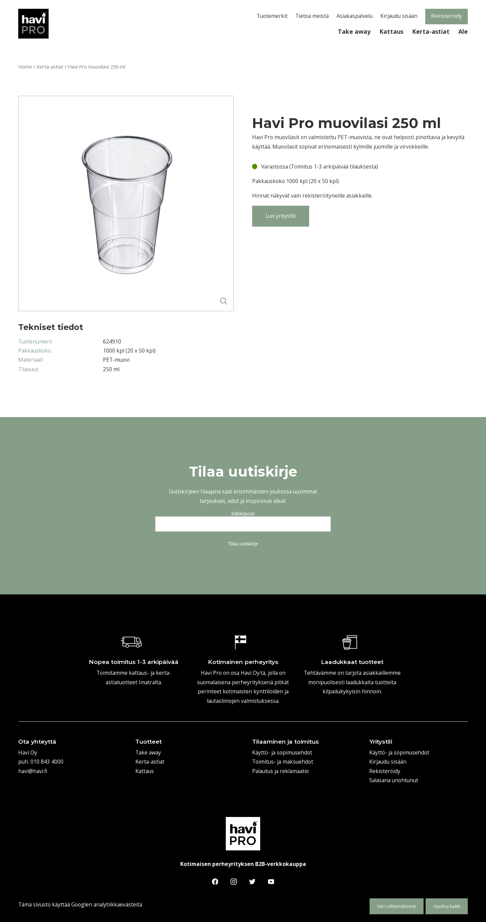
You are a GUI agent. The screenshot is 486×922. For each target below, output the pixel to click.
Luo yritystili (281, 216)
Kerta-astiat (49, 66)
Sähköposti (242, 513)
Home (25, 66)
